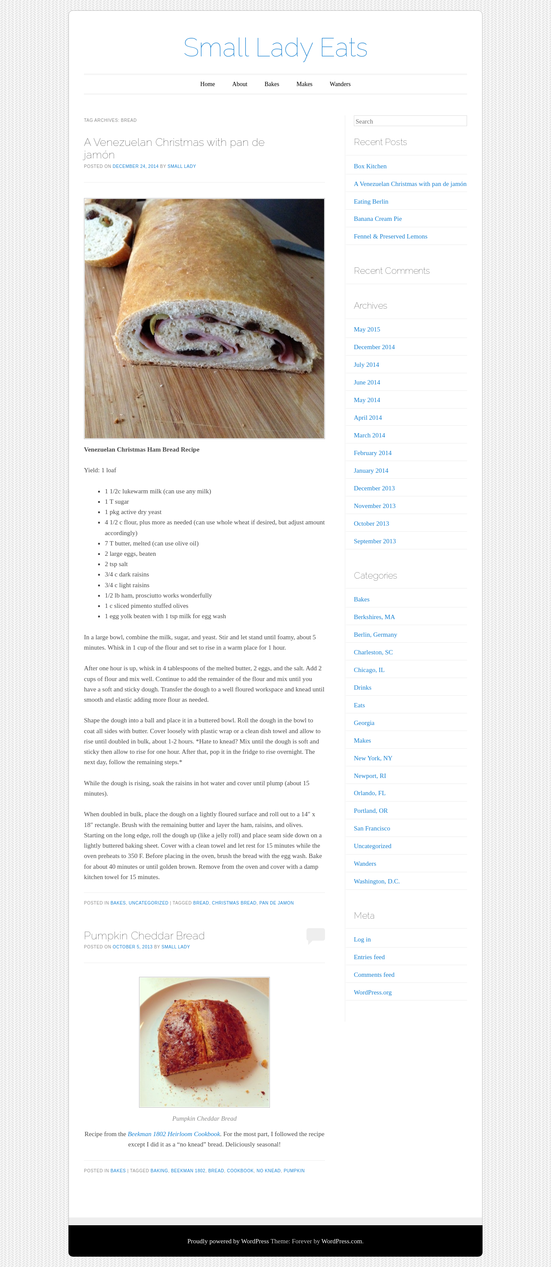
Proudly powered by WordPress (228, 1241)
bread (201, 903)
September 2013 (375, 541)
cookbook (240, 1170)
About (240, 84)
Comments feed (374, 974)
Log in (362, 939)
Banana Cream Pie (378, 218)
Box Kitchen (370, 166)
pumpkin (294, 1170)
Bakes (272, 84)
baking (159, 1170)
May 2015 (367, 329)
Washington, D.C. (377, 881)
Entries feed (369, 957)
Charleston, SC (373, 652)
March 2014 (369, 435)
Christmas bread (234, 903)
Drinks (362, 687)
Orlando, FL (370, 793)
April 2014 (368, 417)
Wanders (340, 84)
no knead (269, 1170)
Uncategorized (148, 903)
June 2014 (367, 382)
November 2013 (375, 505)
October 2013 (371, 523)
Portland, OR (371, 810)
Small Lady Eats (275, 47)
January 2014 (371, 470)
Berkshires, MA (374, 616)
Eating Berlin (371, 201)
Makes (305, 84)
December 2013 (374, 488)
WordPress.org (373, 992)
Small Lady (181, 166)
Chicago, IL (369, 669)
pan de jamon (277, 903)
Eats (359, 705)
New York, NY (373, 758)
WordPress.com (342, 1241)
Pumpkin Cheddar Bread (144, 935)
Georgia (364, 722)
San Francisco (372, 828)
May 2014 (367, 400)
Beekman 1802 (188, 1170)
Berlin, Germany (375, 634)
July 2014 (366, 364)
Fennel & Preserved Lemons (390, 236)
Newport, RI (370, 775)
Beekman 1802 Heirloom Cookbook (174, 1134)
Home (207, 84)
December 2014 (374, 347)
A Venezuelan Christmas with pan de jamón (174, 148)
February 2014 (373, 452)
